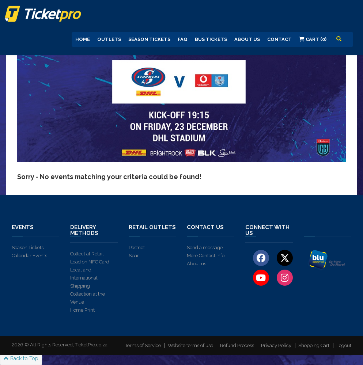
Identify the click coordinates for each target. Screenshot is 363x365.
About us (196, 263)
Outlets (109, 39)
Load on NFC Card (89, 262)
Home (82, 39)
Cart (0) (312, 39)
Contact (279, 39)
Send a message (205, 247)
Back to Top (21, 358)
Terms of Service (143, 345)
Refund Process (237, 345)
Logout (343, 345)
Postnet (137, 247)
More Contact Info (205, 255)
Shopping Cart (313, 345)
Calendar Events (29, 255)
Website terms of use (190, 345)
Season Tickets (149, 39)
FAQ (183, 39)
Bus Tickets (211, 39)
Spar (134, 255)
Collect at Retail (87, 253)
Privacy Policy (276, 345)
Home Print (82, 310)
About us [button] (247, 39)
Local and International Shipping (84, 278)
